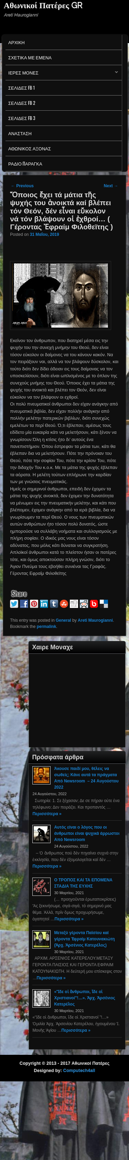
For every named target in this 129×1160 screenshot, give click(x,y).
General (63, 620)
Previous (22, 185)
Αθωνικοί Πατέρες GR (43, 5)
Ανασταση (20, 133)
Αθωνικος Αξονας (29, 148)
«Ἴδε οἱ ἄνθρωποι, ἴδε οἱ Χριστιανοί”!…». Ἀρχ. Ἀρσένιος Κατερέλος (84, 998)
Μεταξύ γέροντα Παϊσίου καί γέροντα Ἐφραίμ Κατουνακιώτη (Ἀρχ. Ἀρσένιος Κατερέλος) (84, 939)
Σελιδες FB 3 (21, 117)
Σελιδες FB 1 (21, 87)
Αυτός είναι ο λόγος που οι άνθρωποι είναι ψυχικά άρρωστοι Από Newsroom (86, 833)
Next (111, 185)
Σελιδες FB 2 (21, 102)
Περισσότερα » (46, 813)
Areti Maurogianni (95, 620)
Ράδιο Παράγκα (25, 163)
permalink (46, 626)
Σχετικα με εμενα (30, 57)
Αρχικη (16, 42)
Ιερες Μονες (62, 74)
